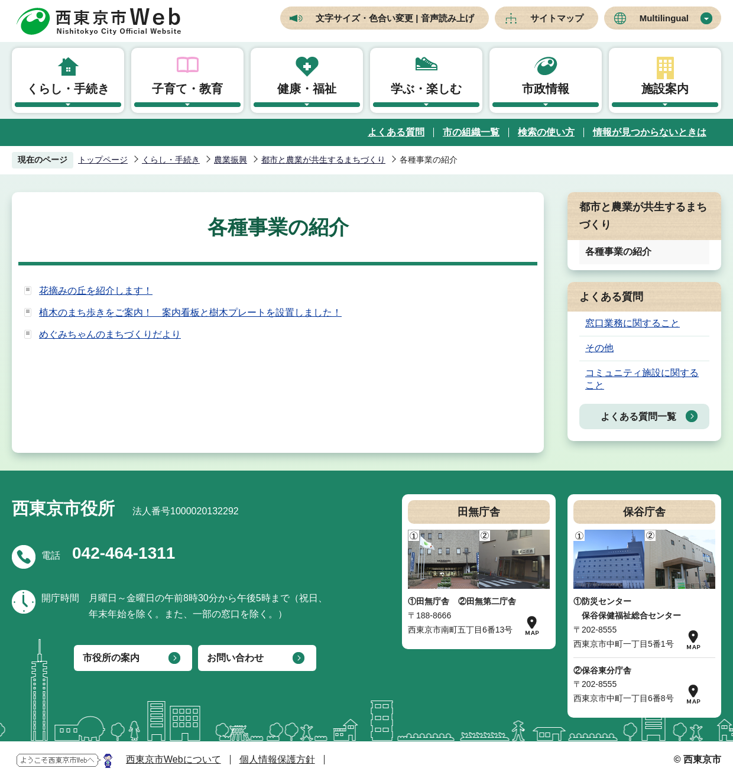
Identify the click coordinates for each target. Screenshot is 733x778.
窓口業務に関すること (632, 323)
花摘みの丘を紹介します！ (96, 291)
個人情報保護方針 (277, 759)
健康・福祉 (306, 88)
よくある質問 (396, 132)
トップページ (103, 159)
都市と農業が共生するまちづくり (323, 159)
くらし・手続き (68, 88)
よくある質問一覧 (638, 416)
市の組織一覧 (471, 132)
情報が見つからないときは (649, 132)
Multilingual (664, 18)
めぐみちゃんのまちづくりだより (110, 334)
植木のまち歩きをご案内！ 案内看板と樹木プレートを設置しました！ (190, 312)
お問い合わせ (235, 658)
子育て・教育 (187, 88)
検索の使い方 (546, 132)
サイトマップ (556, 18)
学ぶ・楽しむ (426, 88)
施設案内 (665, 88)
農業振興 (230, 159)
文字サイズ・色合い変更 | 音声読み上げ (395, 18)
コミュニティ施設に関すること (642, 379)
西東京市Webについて (173, 759)
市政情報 (545, 88)
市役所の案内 (111, 658)
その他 (599, 348)
